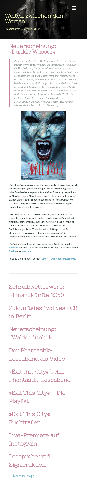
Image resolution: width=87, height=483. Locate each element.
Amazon (14, 247)
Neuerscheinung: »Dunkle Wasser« (32, 49)
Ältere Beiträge (21, 476)
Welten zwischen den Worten (34, 18)
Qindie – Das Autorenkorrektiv (58, 258)
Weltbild (27, 251)
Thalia (12, 251)
